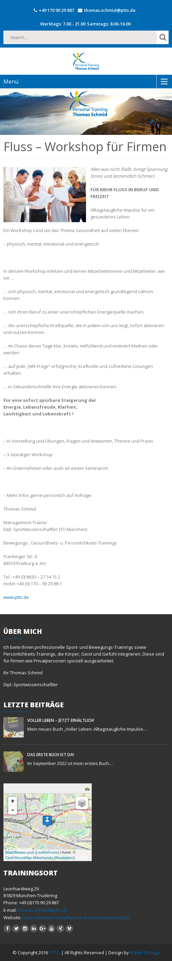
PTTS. (55, 952)
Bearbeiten (64, 858)
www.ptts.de (16, 597)
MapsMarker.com (19, 852)
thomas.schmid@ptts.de (110, 10)
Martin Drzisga (145, 952)
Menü (10, 81)
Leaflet (42, 852)
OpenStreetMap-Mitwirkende (29, 858)
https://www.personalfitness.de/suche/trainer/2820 (75, 917)
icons (53, 852)
